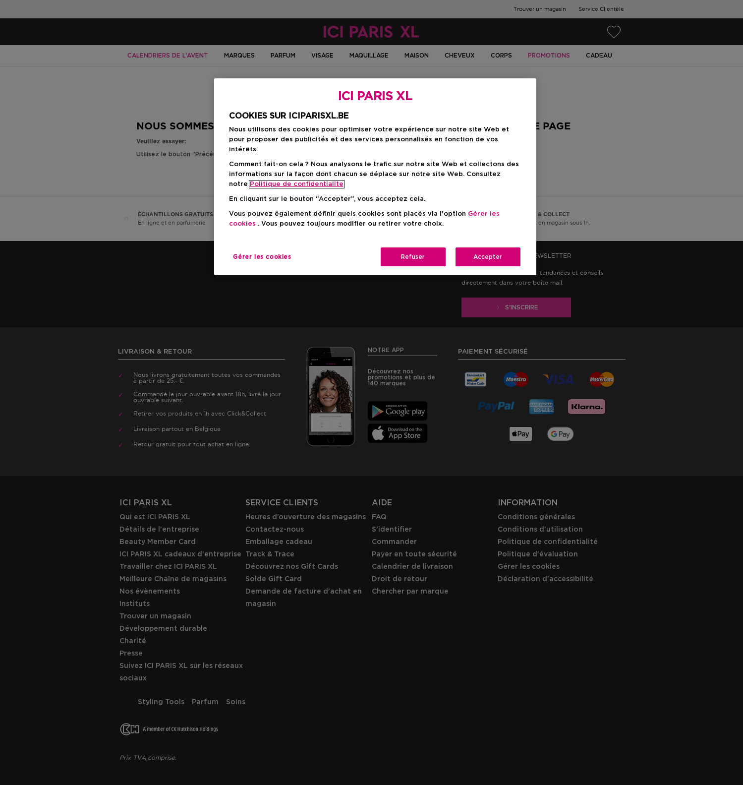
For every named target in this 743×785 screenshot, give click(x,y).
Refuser (413, 257)
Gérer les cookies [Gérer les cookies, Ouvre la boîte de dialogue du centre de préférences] (262, 257)
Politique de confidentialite (296, 184)
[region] (375, 176)
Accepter (487, 257)
